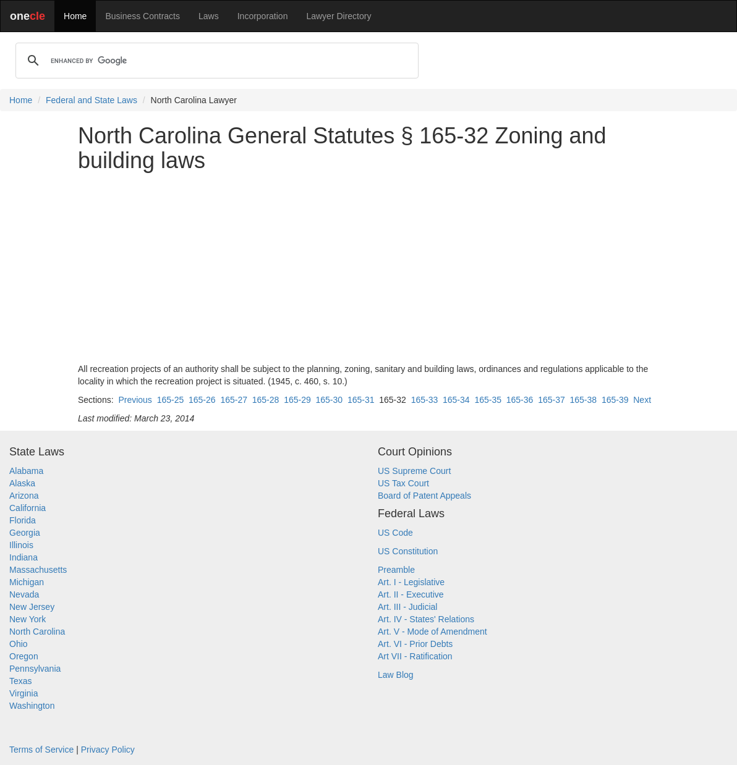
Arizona (23, 496)
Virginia (23, 693)
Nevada (24, 594)
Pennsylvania (35, 669)
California (27, 508)
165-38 (583, 400)
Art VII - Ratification (415, 656)
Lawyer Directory (338, 16)
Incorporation (262, 16)
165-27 (233, 400)
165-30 (329, 400)
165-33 (424, 400)
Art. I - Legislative (411, 582)
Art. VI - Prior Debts (415, 644)
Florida (22, 520)
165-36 (520, 400)
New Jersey (31, 607)
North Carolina (37, 631)
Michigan (26, 582)
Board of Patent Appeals (424, 496)
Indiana (23, 557)
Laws (208, 16)
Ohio (18, 644)
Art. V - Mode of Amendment (432, 631)
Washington (31, 706)
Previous (134, 400)
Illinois (21, 545)
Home (75, 16)
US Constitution (408, 551)
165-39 (615, 400)
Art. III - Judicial (407, 607)
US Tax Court (403, 483)
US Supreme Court (414, 471)
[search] (215, 60)
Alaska (22, 483)
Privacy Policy (108, 749)
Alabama (26, 471)
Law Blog (396, 675)
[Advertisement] (368, 267)
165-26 (202, 400)
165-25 (170, 400)
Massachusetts (38, 570)
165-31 (361, 400)
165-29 (297, 400)
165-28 (265, 400)
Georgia (24, 533)
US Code (395, 533)
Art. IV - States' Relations (426, 619)
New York (27, 619)
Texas (20, 681)
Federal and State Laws (91, 100)
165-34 (456, 400)
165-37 (551, 400)
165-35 (487, 400)
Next (642, 400)
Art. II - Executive (411, 594)
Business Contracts (142, 16)
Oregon (23, 656)
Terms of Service (41, 749)
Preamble (396, 570)
